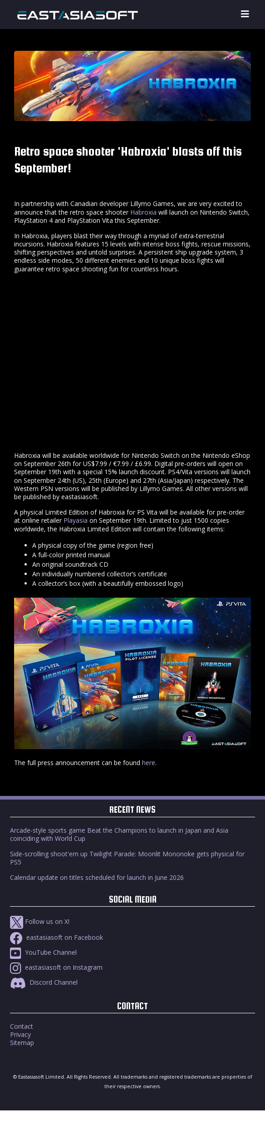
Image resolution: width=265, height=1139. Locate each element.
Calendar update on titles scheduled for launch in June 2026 (97, 877)
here (148, 762)
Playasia (76, 520)
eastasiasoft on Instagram (56, 967)
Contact (21, 1026)
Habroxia (143, 212)
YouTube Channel (43, 952)
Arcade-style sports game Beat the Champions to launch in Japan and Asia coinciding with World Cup (119, 834)
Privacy (20, 1034)
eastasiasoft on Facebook (56, 937)
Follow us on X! (39, 921)
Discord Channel (44, 982)
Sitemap (22, 1042)
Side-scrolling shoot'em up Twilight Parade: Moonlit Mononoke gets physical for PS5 (127, 857)
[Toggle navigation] (245, 14)
